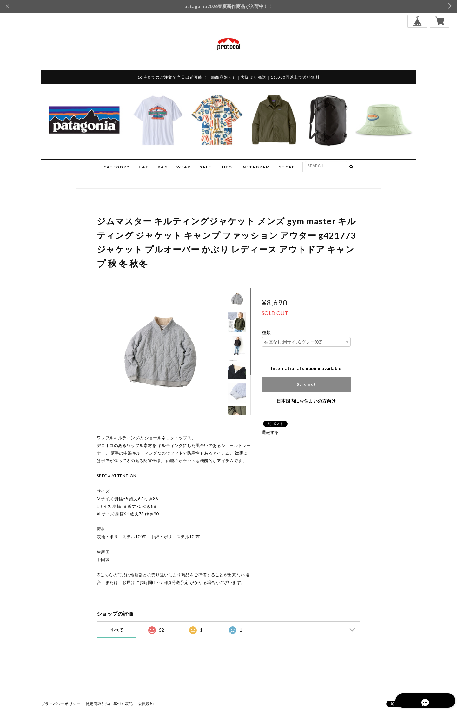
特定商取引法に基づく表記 (109, 703)
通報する (270, 432)
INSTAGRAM (255, 167)
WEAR (183, 167)
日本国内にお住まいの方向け (306, 400)
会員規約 (146, 703)
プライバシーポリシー (61, 703)
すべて (116, 629)
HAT (144, 167)
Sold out (306, 384)
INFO (226, 167)
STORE (287, 167)
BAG (163, 167)
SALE (205, 167)
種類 (266, 332)
